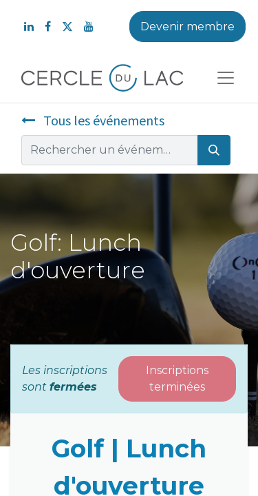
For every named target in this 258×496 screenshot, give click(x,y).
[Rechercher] (213, 150)
